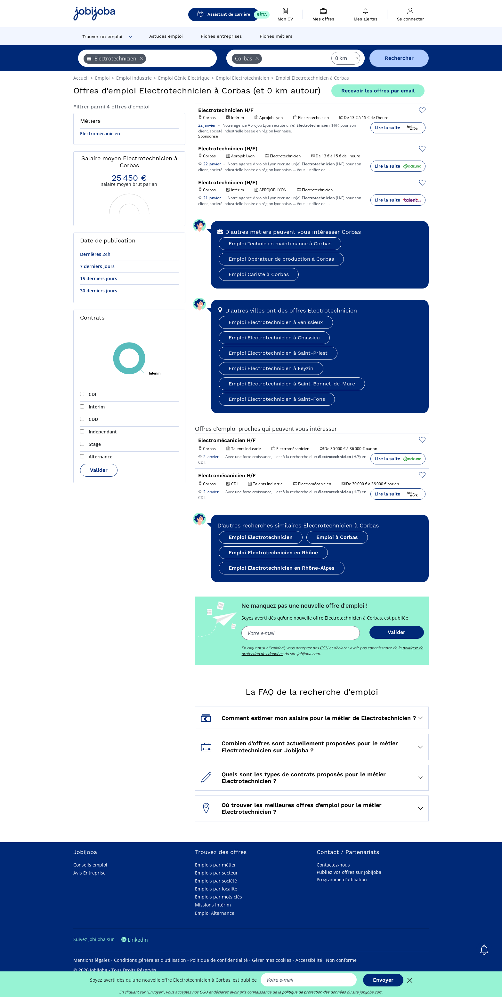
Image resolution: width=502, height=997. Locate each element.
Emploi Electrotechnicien (261, 537)
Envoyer (383, 980)
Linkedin (134, 939)
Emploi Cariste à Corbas (259, 274)
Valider (99, 470)
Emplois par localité (216, 889)
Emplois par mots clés (218, 897)
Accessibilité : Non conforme (326, 960)
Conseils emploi (90, 865)
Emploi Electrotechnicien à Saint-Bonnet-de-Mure (292, 384)
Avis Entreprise (89, 873)
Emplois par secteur (216, 873)
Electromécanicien (100, 134)
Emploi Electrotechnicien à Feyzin (271, 368)
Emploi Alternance (214, 913)
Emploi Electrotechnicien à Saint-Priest (278, 353)
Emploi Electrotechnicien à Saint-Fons (277, 399)
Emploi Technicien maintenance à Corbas (280, 244)
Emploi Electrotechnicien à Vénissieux (276, 322)
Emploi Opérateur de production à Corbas (281, 259)
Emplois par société (216, 881)
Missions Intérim (213, 905)
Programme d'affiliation (342, 879)
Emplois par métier (215, 865)
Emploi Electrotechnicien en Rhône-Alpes (282, 568)
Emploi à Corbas (337, 537)
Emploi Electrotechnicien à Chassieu (274, 338)
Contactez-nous (333, 865)
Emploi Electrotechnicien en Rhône (273, 553)
